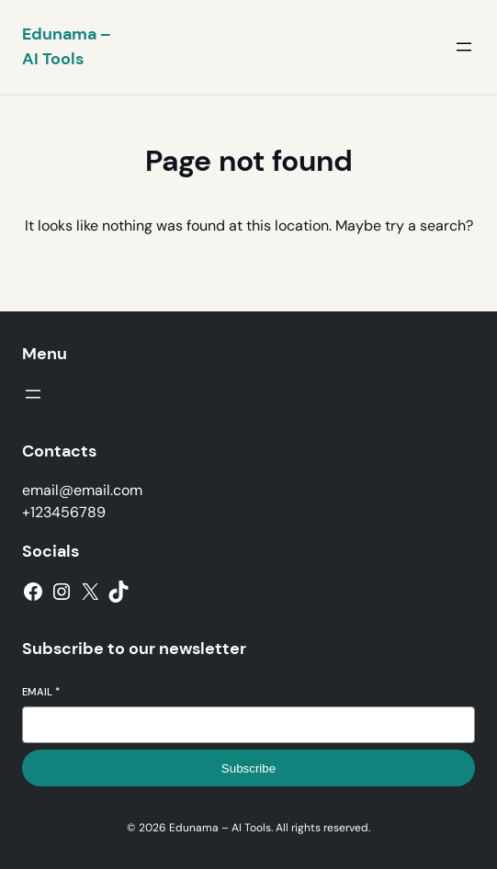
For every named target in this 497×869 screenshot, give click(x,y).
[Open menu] (464, 47)
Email (41, 691)
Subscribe (248, 768)
